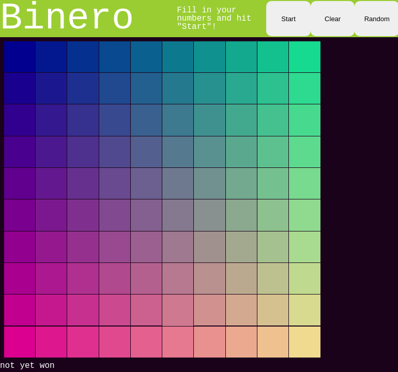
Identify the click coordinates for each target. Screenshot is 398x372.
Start (288, 19)
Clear (333, 19)
